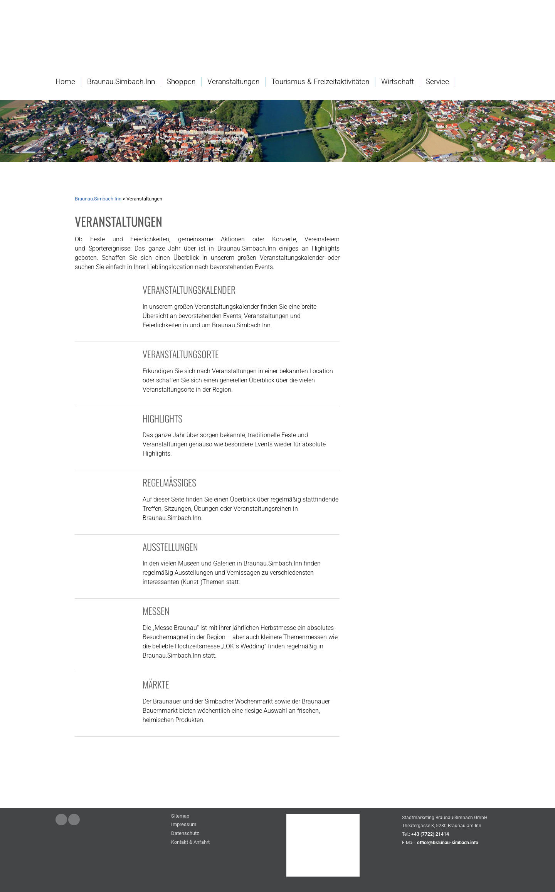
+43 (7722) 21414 (430, 834)
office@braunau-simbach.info (447, 842)
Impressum (183, 824)
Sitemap (180, 816)
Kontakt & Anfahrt (190, 842)
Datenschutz (185, 833)
